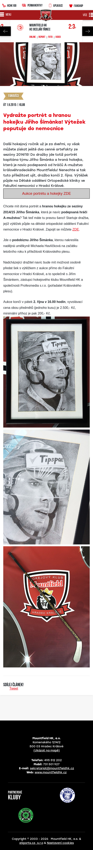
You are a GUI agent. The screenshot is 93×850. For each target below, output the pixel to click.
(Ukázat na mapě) (46, 750)
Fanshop (76, 5)
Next (87, 31)
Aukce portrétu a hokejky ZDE (46, 194)
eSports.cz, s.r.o (31, 843)
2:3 (72, 27)
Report (42, 37)
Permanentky (32, 5)
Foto (50, 37)
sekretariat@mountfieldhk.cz (52, 768)
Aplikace (55, 5)
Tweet (13, 688)
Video (58, 37)
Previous (5, 31)
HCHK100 (9, 5)
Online (32, 37)
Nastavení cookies (60, 843)
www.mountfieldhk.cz (51, 772)
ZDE (75, 229)
